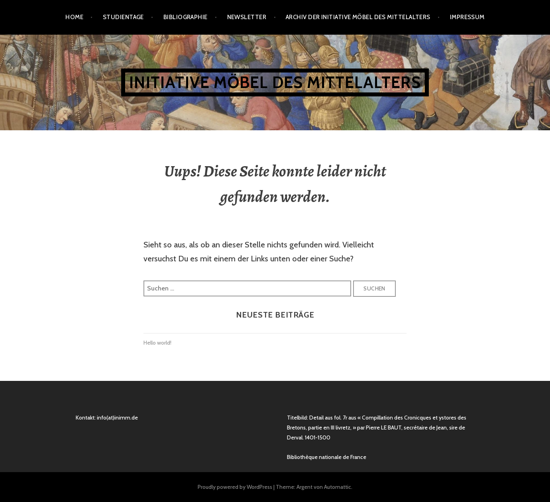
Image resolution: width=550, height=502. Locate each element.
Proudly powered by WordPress (235, 486)
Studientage (123, 17)
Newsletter (247, 17)
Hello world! (157, 342)
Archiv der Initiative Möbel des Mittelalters (358, 17)
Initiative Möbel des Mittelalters (275, 82)
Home (74, 17)
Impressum (467, 17)
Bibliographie (185, 17)
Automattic (337, 486)
